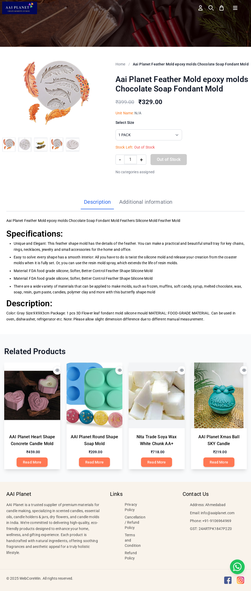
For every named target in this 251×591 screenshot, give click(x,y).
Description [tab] (97, 202)
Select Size (125, 122)
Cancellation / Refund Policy (135, 522)
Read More (32, 462)
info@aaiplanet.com (218, 513)
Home (120, 64)
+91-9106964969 (216, 521)
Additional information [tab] (145, 202)
